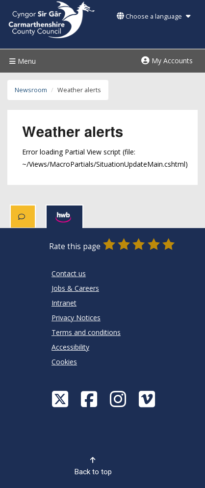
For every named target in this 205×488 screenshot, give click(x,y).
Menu (21, 61)
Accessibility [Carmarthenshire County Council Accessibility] (70, 347)
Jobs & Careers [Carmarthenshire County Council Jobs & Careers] (75, 288)
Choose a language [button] (153, 16)
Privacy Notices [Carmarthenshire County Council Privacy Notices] (76, 317)
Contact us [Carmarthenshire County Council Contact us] (68, 273)
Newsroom (31, 90)
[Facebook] (90, 398)
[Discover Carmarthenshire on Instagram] (119, 398)
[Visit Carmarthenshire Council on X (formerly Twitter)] (61, 398)
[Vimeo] (148, 398)
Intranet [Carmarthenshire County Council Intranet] (64, 303)
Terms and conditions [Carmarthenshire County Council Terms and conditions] (86, 332)
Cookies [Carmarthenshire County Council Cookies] (64, 361)
